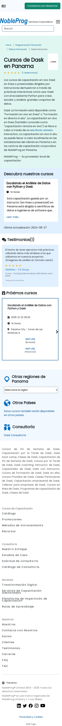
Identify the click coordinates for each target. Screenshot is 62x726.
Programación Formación (28, 45)
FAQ (5, 660)
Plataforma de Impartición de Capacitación (24, 600)
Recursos (9, 531)
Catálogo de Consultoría (20, 567)
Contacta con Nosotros (42, 6)
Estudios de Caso (15, 555)
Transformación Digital (19, 585)
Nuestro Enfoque (14, 549)
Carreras (9, 654)
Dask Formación (39, 49)
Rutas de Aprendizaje (18, 606)
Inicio (8, 45)
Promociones (12, 519)
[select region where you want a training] (31, 390)
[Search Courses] (28, 28)
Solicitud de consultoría (20, 561)
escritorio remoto (41, 130)
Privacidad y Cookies (31, 717)
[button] (56, 331)
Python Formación (18, 49)
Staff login (31, 724)
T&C (5, 666)
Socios (7, 636)
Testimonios (11, 648)
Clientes (8, 642)
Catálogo (9, 513)
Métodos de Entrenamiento (22, 525)
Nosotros (9, 624)
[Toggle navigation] (58, 21)
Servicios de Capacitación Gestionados (22, 592)
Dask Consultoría (15, 435)
